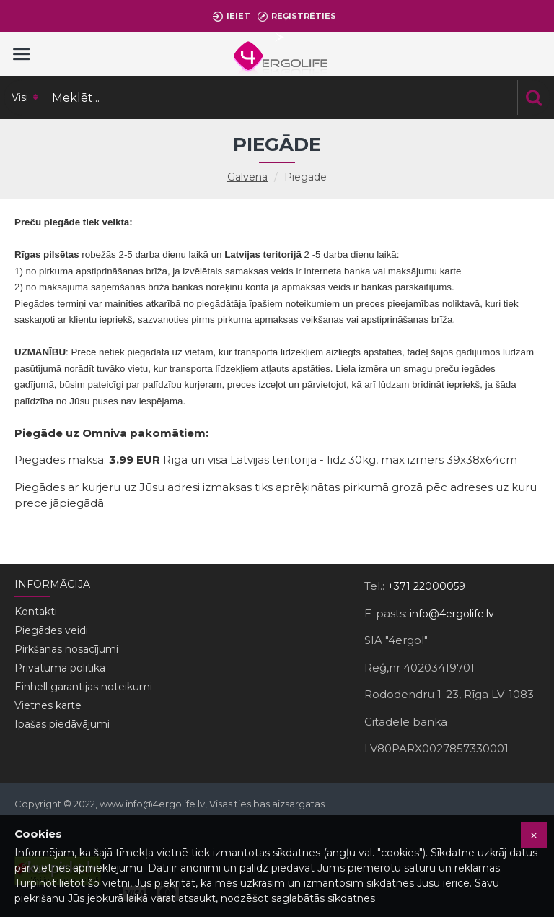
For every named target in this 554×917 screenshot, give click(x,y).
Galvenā (247, 176)
